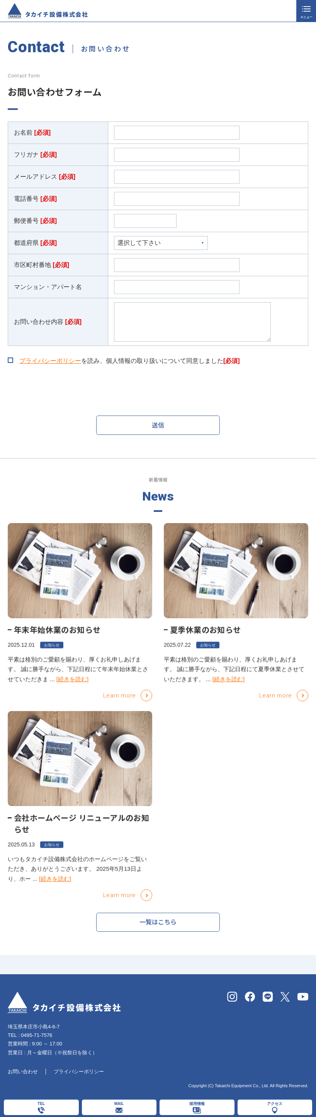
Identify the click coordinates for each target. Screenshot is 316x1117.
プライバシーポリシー (50, 361)
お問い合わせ (23, 1071)
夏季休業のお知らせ (205, 638)
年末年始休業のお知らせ (57, 638)
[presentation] (66, 391)
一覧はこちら (158, 925)
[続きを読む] (72, 687)
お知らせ (51, 654)
